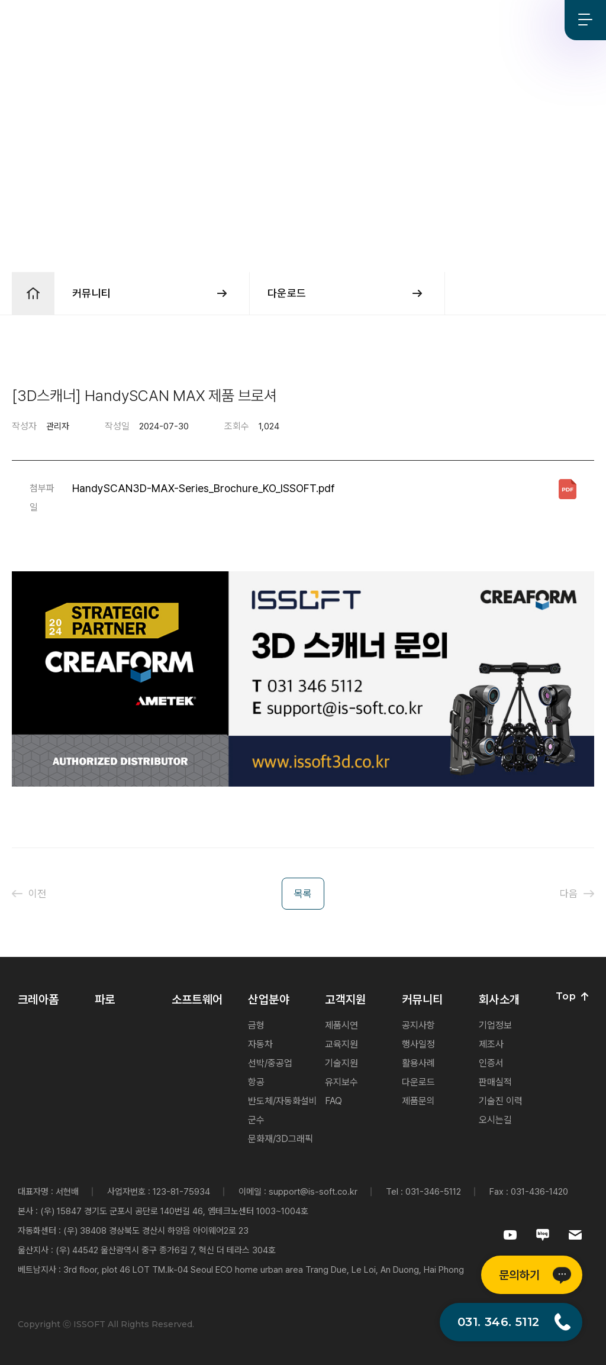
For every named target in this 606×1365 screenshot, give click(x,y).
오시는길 (495, 1119)
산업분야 (252, 20)
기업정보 (495, 1025)
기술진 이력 (501, 1101)
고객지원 (299, 20)
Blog (544, 19)
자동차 (260, 1044)
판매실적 (495, 1082)
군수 (256, 1119)
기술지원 (341, 1063)
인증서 (491, 1063)
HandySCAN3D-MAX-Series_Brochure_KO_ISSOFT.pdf (203, 488)
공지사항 (418, 1025)
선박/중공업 (270, 1063)
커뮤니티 (346, 20)
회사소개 (394, 20)
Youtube (506, 19)
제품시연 (341, 1025)
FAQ (333, 1101)
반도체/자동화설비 (282, 1101)
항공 (256, 1082)
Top (572, 996)
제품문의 (418, 1101)
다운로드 (418, 1082)
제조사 (491, 1044)
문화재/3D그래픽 (280, 1138)
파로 (156, 20)
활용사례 (418, 1063)
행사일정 (418, 1044)
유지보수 (341, 1082)
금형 (256, 1025)
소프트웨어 (200, 20)
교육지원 (341, 1044)
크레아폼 (117, 20)
